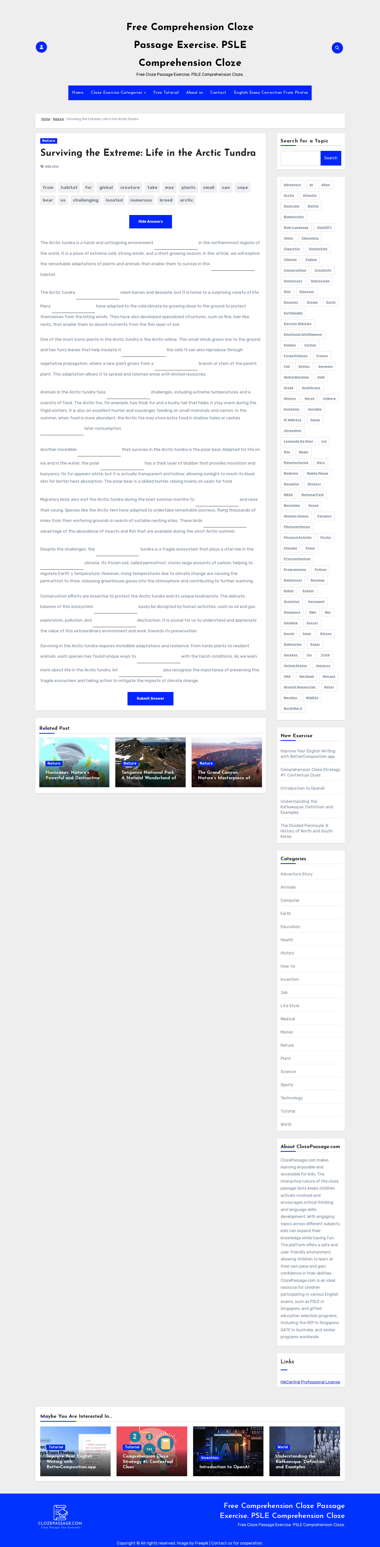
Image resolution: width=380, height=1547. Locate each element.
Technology (292, 1098)
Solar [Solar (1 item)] (307, 633)
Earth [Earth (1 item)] (331, 302)
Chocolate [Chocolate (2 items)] (310, 238)
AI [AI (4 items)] (311, 184)
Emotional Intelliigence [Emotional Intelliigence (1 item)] (303, 334)
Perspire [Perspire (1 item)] (324, 516)
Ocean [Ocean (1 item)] (313, 505)
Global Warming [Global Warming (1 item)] (296, 377)
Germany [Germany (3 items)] (325, 366)
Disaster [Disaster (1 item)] (291, 302)
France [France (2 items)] (322, 355)
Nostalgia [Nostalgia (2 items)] (292, 505)
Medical (288, 1019)
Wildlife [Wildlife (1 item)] (312, 697)
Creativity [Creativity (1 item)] (323, 270)
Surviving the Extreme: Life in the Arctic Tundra (148, 153)
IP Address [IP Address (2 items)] (292, 420)
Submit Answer (150, 698)
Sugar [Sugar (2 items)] (315, 644)
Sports (287, 1084)
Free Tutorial (166, 93)
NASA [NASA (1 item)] (288, 494)
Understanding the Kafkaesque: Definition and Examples (307, 807)
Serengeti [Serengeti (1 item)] (316, 601)
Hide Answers (150, 221)
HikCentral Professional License (310, 1382)
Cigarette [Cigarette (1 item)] (292, 249)
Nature (58, 119)
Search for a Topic (305, 141)
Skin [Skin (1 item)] (312, 612)
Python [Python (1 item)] (320, 569)
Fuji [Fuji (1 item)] (287, 366)
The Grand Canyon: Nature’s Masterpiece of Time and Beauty (224, 778)
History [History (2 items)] (290, 398)
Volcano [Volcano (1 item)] (329, 676)
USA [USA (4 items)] (287, 676)
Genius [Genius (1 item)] (304, 366)
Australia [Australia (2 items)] (291, 206)
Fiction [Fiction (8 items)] (310, 345)
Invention (290, 979)
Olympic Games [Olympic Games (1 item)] (296, 516)
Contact (218, 93)
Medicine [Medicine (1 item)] (291, 473)
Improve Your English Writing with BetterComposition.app (71, 1461)
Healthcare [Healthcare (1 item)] (311, 387)
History (287, 953)
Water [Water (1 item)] (329, 687)
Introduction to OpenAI (303, 788)
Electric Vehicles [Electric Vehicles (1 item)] (297, 323)
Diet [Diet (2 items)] (287, 291)
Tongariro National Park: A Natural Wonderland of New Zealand (149, 778)
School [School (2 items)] (308, 591)
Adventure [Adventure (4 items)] (292, 184)
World (286, 1124)
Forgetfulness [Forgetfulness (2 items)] (296, 355)
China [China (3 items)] (288, 238)
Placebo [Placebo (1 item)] (290, 548)
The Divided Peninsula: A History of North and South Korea (307, 831)
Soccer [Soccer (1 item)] (312, 623)
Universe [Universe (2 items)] (323, 665)
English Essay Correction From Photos (271, 93)
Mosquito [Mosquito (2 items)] (291, 484)
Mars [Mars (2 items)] (321, 462)
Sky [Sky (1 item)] (328, 612)
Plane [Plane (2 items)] (310, 548)
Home (78, 93)
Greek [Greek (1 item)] (288, 387)
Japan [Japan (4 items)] (315, 420)
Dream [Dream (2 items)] (312, 302)
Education (290, 926)
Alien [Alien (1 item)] (326, 184)
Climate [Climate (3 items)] (290, 259)
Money (287, 1032)
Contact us (221, 1543)
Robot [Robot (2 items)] (289, 591)
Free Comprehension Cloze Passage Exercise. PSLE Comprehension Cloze (190, 45)
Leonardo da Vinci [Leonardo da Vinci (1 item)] (298, 441)
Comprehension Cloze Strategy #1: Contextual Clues (148, 1461)
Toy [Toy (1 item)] (309, 655)
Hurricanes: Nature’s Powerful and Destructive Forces (72, 778)
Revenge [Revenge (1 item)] (318, 580)
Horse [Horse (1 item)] (309, 398)
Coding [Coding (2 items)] (311, 259)
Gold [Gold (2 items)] (321, 377)
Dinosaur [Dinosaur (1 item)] (306, 291)
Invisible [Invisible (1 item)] (315, 409)
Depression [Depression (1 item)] (320, 281)
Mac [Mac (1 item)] (287, 452)
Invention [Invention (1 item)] (291, 409)
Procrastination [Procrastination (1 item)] (297, 558)
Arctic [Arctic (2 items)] (289, 195)
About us (194, 93)
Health (287, 940)
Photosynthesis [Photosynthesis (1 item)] (297, 526)
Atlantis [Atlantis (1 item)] (310, 195)
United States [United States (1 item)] (295, 665)
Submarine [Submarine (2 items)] (292, 644)
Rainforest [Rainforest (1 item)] (293, 580)
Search (331, 158)
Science (288, 1071)
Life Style (290, 1005)
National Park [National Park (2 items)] (312, 494)
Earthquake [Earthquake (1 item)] (293, 313)
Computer (290, 900)
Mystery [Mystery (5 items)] (314, 484)
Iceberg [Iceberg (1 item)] (329, 398)
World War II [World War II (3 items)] (293, 708)
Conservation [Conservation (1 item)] (295, 270)
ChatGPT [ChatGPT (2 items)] (324, 227)
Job (284, 992)
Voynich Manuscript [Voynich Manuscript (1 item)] (300, 687)
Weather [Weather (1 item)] (290, 697)
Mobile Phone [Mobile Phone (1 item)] (317, 473)
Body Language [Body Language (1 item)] (296, 227)
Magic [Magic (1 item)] (303, 452)
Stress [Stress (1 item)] (326, 633)
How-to (288, 966)
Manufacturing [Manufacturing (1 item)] (296, 462)
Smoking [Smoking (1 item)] (291, 623)
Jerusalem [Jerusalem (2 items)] (292, 430)
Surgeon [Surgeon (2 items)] (290, 655)
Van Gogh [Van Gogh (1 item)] (306, 676)
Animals (288, 887)
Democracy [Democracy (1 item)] (293, 281)
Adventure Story (297, 874)
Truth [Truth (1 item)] (325, 655)
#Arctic (52, 167)
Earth (286, 913)
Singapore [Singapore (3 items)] (292, 612)
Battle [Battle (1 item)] (313, 206)
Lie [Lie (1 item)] (324, 441)
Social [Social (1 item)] (289, 633)
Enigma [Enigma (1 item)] (290, 345)
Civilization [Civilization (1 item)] (318, 249)
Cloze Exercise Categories (117, 93)
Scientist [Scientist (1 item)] (291, 601)
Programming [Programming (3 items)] (295, 569)
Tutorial (288, 1111)
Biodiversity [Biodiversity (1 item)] (294, 216)
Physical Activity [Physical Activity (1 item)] (298, 537)
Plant (286, 1058)
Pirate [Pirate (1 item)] (325, 537)
